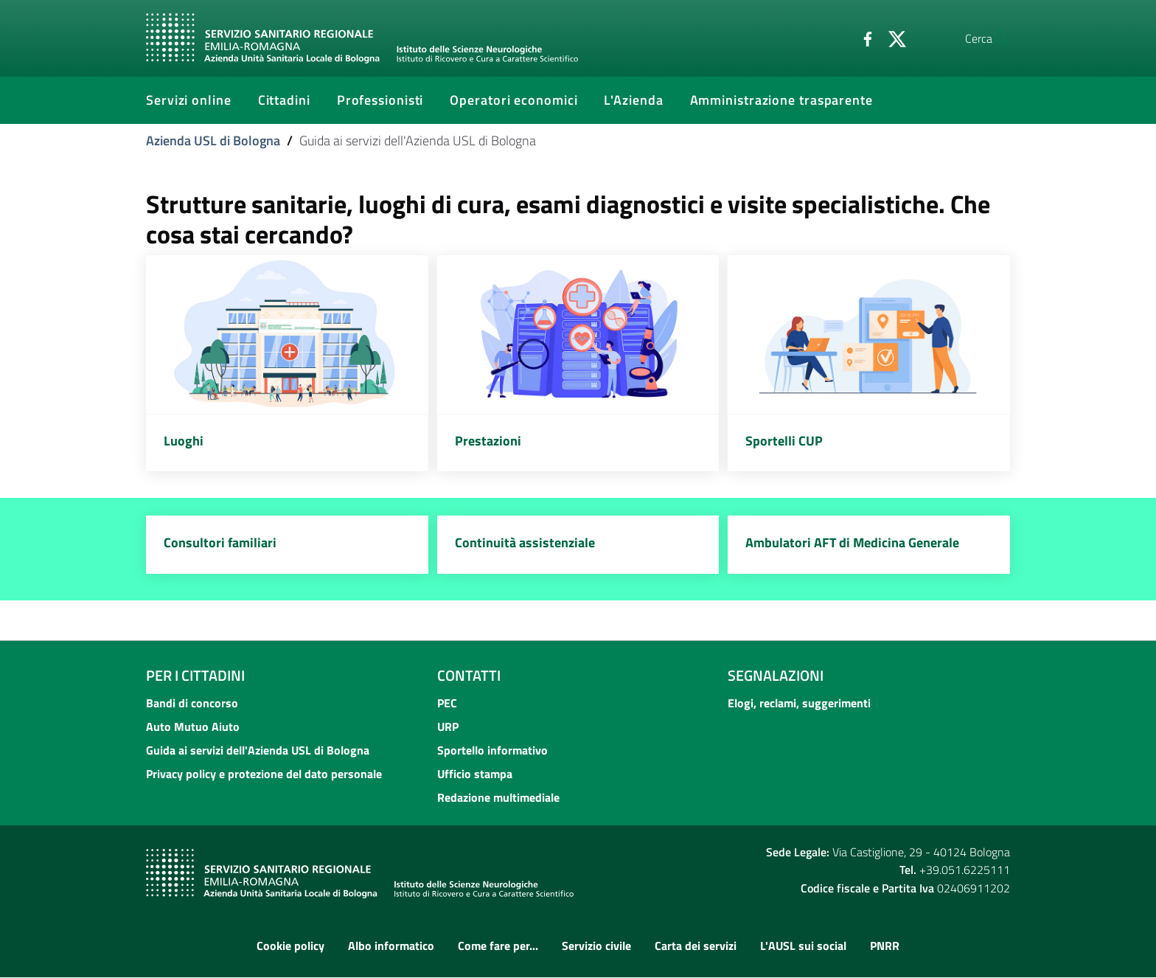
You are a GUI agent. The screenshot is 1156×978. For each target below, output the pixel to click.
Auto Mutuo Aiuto (193, 726)
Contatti (469, 675)
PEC (447, 703)
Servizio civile (596, 946)
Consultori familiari (220, 543)
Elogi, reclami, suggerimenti (799, 703)
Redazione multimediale (498, 797)
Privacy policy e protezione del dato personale (264, 774)
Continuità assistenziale (525, 543)
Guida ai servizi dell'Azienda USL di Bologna (257, 750)
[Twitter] (862, 37)
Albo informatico (391, 946)
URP (448, 726)
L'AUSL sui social (803, 946)
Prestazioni (488, 441)
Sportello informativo (492, 750)
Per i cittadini (195, 675)
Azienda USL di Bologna (213, 140)
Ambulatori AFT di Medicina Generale (852, 543)
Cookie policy (290, 946)
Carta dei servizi (696, 946)
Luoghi (183, 441)
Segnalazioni (776, 675)
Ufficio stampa (474, 774)
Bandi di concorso (192, 703)
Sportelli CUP (784, 441)
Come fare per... (498, 946)
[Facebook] (832, 37)
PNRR (884, 946)
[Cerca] (992, 38)
